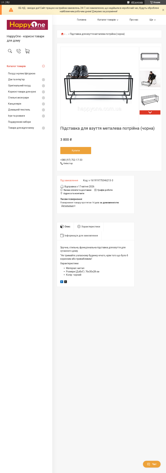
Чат (152, 464)
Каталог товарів (16, 66)
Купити (76, 150)
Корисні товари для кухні (22, 91)
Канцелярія (14, 103)
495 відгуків (137, 2)
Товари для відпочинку (21, 127)
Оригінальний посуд (19, 85)
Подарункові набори (19, 121)
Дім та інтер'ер (16, 79)
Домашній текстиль (19, 109)
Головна (81, 19)
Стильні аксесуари (18, 97)
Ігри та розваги (16, 115)
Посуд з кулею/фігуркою (21, 73)
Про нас (134, 19)
